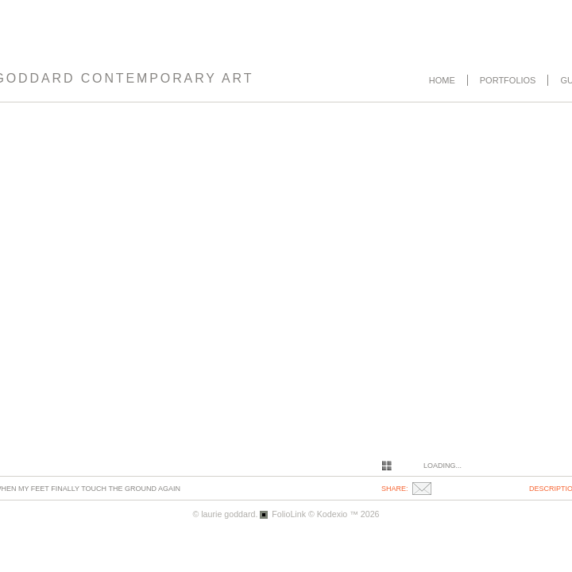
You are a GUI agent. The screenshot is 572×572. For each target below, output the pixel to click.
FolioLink (289, 514)
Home (442, 80)
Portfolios (508, 80)
